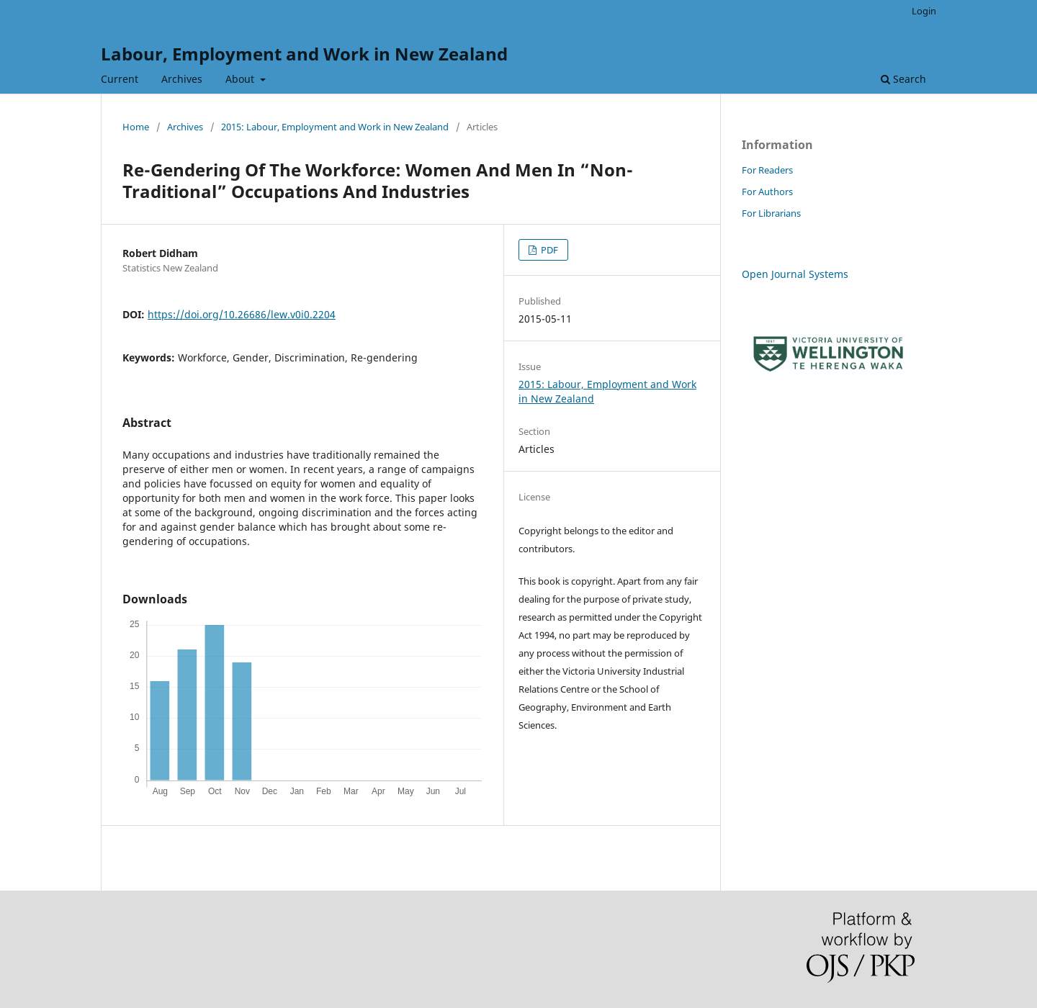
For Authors (767, 191)
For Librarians (771, 213)
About (241, 79)
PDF (548, 249)
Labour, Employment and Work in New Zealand (304, 54)
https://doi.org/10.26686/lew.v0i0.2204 (242, 314)
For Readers (767, 169)
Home (135, 126)
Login (924, 10)
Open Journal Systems (795, 274)
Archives (181, 79)
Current (119, 79)
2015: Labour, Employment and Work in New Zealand (335, 126)
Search (903, 79)
